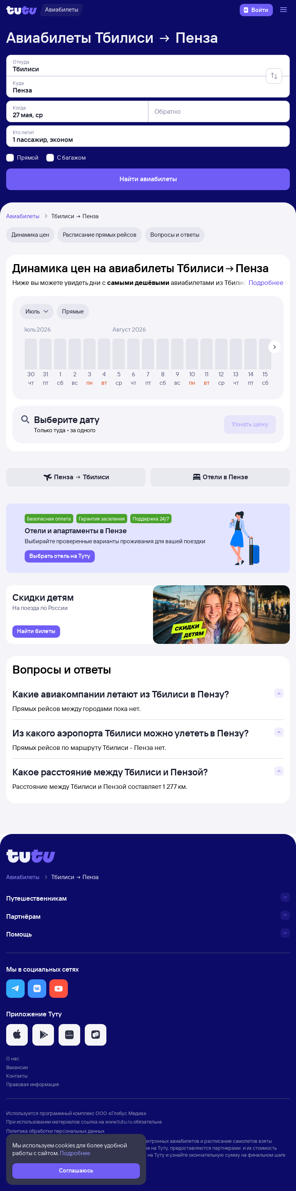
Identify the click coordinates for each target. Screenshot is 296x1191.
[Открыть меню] (284, 10)
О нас (12, 1061)
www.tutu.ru (118, 1124)
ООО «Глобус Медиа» (121, 1115)
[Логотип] (21, 10)
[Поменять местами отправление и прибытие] (274, 76)
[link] (36, 634)
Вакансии (17, 1069)
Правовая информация (32, 1086)
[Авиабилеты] (61, 10)
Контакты (17, 1078)
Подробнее (266, 282)
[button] (15, 991)
